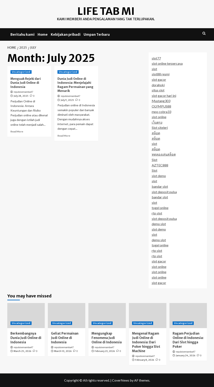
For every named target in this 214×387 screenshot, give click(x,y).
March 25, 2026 (22, 351)
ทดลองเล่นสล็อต (164, 154)
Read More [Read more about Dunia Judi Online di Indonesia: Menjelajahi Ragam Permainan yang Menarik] (63, 135)
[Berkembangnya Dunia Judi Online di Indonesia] (26, 315)
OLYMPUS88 (161, 106)
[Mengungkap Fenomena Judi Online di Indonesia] (107, 315)
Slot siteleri (160, 127)
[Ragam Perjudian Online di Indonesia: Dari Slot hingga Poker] (188, 315)
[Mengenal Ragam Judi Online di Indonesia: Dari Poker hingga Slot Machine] (147, 315)
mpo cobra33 (161, 111)
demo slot (159, 224)
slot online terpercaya (167, 63)
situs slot (158, 90)
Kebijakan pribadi (65, 34)
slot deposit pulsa (164, 192)
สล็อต (156, 133)
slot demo (159, 176)
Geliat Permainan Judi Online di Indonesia (64, 337)
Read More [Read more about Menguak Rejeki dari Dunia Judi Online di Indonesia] (16, 131)
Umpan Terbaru (97, 34)
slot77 (156, 58)
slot (154, 69)
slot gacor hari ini (164, 95)
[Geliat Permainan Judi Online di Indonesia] (66, 315)
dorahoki (158, 85)
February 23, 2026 (105, 351)
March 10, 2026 (63, 351)
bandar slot (160, 186)
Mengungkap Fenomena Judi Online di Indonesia (107, 337)
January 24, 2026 (185, 355)
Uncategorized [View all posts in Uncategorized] (21, 71)
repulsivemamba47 (23, 92)
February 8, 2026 (144, 359)
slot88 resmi (160, 74)
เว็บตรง (157, 122)
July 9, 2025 (67, 99)
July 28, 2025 (21, 95)
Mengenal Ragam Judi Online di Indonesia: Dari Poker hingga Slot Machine (146, 342)
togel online (160, 208)
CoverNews (120, 380)
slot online (159, 117)
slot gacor (159, 79)
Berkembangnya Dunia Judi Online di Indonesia (25, 337)
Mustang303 (161, 101)
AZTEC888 (160, 165)
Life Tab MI (106, 11)
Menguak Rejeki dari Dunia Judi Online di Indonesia (25, 83)
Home (43, 34)
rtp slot (157, 213)
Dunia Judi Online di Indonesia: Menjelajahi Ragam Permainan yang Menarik (75, 85)
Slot (154, 159)
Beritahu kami (22, 34)
